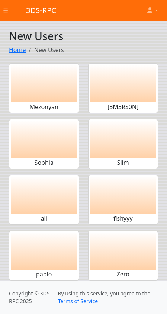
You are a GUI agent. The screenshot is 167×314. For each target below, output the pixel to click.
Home (17, 50)
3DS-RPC (41, 10)
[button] (152, 10)
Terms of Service (78, 301)
